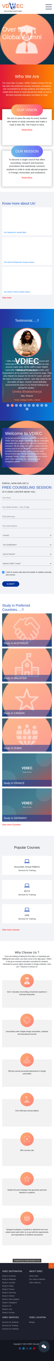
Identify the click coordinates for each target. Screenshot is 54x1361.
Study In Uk (6, 1306)
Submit (11, 584)
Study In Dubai (8, 1286)
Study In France (8, 1289)
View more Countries (11, 825)
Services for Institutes (10, 1329)
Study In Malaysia (9, 1279)
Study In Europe (8, 1313)
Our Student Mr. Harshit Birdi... (15, 232)
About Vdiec (34, 1276)
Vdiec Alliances (35, 1283)
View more (7, 298)
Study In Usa (7, 1309)
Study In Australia (9, 1276)
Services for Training (10, 1326)
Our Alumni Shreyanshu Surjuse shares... (20, 262)
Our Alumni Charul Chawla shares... (17, 292)
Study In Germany (9, 1293)
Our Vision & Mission (37, 1279)
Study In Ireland (8, 1296)
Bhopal (32, 1322)
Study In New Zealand (10, 1299)
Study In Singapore (9, 1303)
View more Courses (10, 930)
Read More (27, 130)
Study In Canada (8, 1283)
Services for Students (10, 1322)
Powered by (27, 1261)
